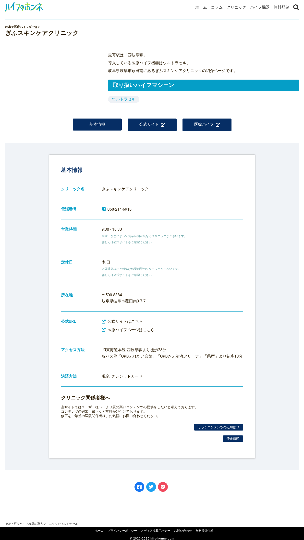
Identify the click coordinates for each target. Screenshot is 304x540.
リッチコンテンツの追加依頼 (218, 430)
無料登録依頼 (204, 530)
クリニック (236, 7)
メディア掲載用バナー (155, 530)
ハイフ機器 (260, 7)
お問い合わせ (183, 530)
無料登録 (281, 7)
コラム (217, 7)
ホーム (201, 7)
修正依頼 (233, 442)
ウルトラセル (123, 99)
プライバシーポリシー (122, 530)
